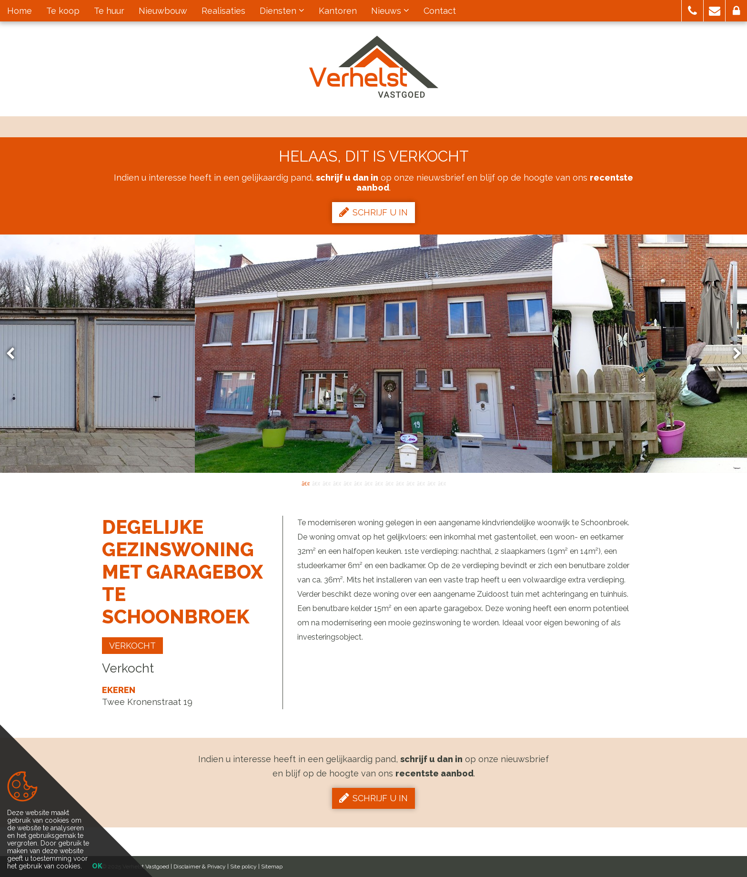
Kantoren (338, 11)
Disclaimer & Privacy (199, 866)
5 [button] (347, 483)
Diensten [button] (282, 11)
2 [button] (316, 483)
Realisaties (223, 11)
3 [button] (326, 483)
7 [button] (368, 483)
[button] (692, 10)
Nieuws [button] (390, 11)
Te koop (63, 11)
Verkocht (132, 646)
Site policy (243, 866)
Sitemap (272, 866)
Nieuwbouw (163, 11)
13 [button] (431, 483)
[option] (373, 354)
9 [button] (389, 483)
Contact (440, 11)
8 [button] (378, 483)
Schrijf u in (373, 212)
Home (19, 11)
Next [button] (732, 354)
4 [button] (337, 483)
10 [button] (399, 483)
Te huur (109, 11)
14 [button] (441, 483)
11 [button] (410, 483)
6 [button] (357, 483)
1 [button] (305, 483)
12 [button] (420, 483)
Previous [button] (15, 354)
